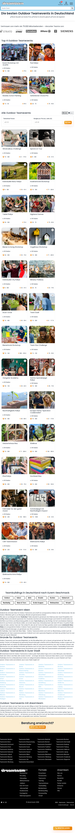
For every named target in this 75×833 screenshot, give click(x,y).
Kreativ (41, 598)
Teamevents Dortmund (6, 744)
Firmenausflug (42, 793)
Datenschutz (70, 802)
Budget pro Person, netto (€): (43, 118)
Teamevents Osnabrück (63, 757)
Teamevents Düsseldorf (45, 744)
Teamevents (42, 778)
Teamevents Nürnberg (25, 757)
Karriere (59, 775)
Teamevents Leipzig (62, 752)
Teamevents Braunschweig (27, 742)
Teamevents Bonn (5, 742)
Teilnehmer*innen (9, 118)
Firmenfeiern (42, 773)
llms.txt (72, 805)
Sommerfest (23, 773)
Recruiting (23, 775)
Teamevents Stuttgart (6, 759)
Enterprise (60, 785)
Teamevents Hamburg (6, 749)
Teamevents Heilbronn (62, 749)
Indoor (20, 598)
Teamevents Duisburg (62, 744)
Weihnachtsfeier (24, 780)
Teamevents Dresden (25, 744)
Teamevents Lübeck (6, 754)
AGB (56, 802)
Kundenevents (24, 791)
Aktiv (30, 598)
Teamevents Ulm (24, 759)
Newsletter (60, 778)
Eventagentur (23, 793)
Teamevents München (62, 754)
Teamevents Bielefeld (44, 739)
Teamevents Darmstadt (63, 742)
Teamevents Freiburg (62, 747)
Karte (70, 113)
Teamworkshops (43, 783)
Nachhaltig (7, 603)
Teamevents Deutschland (26, 762)
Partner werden (61, 783)
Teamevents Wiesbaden (45, 759)
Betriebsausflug (43, 791)
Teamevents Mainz (24, 754)
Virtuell (69, 603)
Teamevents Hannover (25, 749)
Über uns (59, 773)
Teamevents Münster (6, 757)
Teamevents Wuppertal (63, 759)
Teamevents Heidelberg (44, 749)
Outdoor (7, 598)
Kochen (53, 598)
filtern (68, 122)
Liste (65, 113)
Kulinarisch (66, 598)
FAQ (58, 791)
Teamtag (41, 780)
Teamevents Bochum (62, 739)
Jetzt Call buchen (37, 727)
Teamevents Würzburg (6, 762)
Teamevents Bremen (44, 742)
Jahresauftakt (24, 788)
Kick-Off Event (24, 785)
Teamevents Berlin (24, 739)
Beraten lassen (63, 828)
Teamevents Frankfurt (44, 747)
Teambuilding (42, 785)
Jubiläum (22, 783)
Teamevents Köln (43, 752)
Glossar (59, 788)
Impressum (62, 802)
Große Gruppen (39, 603)
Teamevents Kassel (24, 752)
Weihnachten (55, 603)
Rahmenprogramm (25, 796)
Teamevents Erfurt (5, 747)
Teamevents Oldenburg (44, 757)
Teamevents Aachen (6, 739)
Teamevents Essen (24, 747)
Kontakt (59, 780)
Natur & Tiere (22, 603)
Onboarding (23, 778)
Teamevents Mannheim (44, 754)
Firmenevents (42, 775)
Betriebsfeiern (42, 788)
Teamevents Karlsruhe (6, 752)
